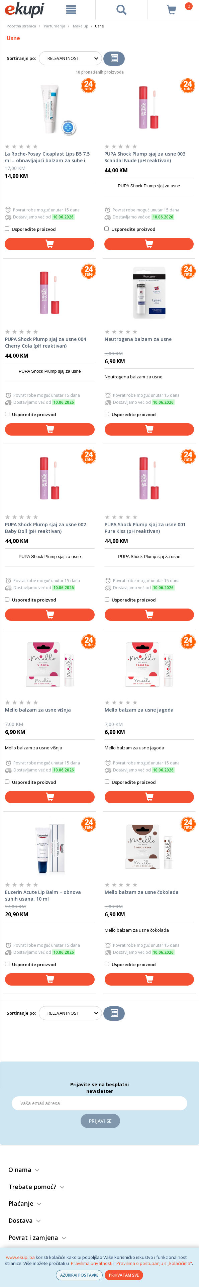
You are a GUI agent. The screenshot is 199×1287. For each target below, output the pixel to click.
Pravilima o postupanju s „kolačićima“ (154, 1263)
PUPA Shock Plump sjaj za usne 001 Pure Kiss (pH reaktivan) (145, 527)
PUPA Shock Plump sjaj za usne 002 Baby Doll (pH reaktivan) (45, 527)
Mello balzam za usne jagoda (139, 710)
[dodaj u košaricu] (49, 244)
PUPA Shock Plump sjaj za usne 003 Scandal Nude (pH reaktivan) (144, 157)
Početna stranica (21, 25)
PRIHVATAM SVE (124, 1275)
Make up (80, 25)
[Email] (99, 1103)
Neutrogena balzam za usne (138, 339)
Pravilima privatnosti (91, 1263)
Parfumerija (54, 25)
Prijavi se (100, 1121)
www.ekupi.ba (20, 1257)
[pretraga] (121, 9)
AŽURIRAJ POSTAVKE (79, 1275)
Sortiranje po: (21, 58)
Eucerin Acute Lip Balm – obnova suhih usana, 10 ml (43, 895)
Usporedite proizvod (30, 229)
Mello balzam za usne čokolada (142, 892)
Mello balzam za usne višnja (38, 710)
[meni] (71, 9)
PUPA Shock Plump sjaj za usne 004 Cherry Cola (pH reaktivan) (45, 342)
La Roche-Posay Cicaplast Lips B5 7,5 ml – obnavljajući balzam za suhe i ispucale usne (47, 157)
